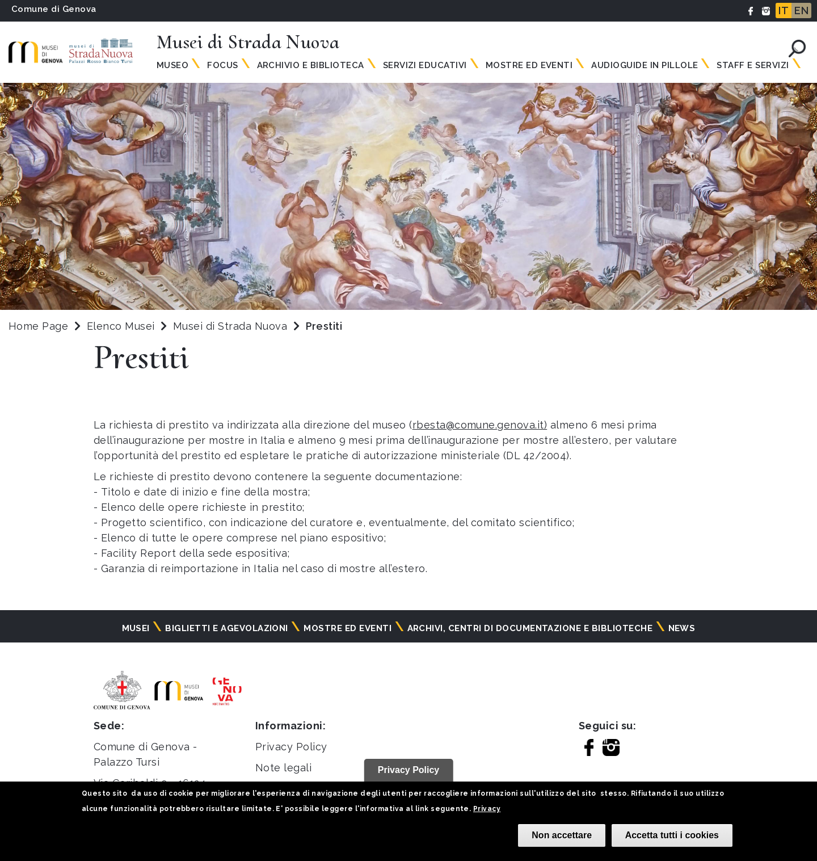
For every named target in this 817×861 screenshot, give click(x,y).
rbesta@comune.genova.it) (480, 425)
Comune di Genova (53, 9)
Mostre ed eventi (347, 628)
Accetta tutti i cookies (672, 835)
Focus (222, 65)
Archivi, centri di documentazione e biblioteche (530, 628)
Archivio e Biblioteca (310, 65)
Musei (136, 628)
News (682, 628)
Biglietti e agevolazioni (226, 628)
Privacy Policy (291, 747)
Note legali (283, 768)
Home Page (38, 326)
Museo (172, 65)
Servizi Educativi (425, 65)
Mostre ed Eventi (529, 65)
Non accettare (562, 835)
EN (801, 10)
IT (783, 10)
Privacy (486, 809)
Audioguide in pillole (644, 65)
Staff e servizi (753, 65)
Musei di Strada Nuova (231, 326)
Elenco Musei (121, 326)
